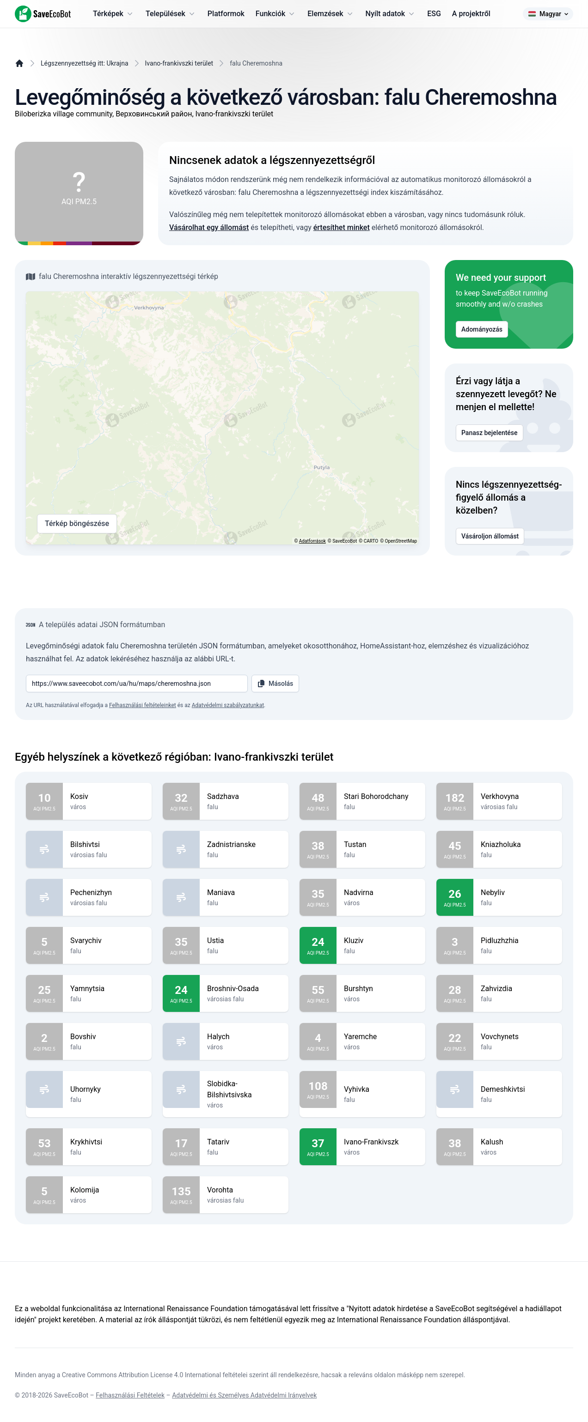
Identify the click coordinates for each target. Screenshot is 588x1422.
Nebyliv (518, 892)
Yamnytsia (107, 988)
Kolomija (107, 1190)
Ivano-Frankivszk (381, 1142)
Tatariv (244, 1142)
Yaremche (381, 1036)
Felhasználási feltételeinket (142, 705)
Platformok (226, 13)
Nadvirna (381, 892)
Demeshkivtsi (518, 1089)
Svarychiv (107, 940)
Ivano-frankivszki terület (179, 63)
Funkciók (276, 13)
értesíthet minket (341, 227)
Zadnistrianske (244, 844)
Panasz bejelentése (489, 432)
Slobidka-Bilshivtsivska (244, 1089)
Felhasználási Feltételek (130, 1395)
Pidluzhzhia (518, 940)
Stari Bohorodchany (381, 796)
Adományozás (482, 329)
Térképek (114, 13)
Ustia (244, 940)
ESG (434, 13)
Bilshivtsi (107, 844)
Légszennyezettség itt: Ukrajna (85, 63)
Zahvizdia (518, 988)
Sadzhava (244, 796)
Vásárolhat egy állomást (209, 227)
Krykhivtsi (107, 1142)
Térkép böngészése (77, 523)
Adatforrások (312, 541)
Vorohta (244, 1190)
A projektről (471, 13)
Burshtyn (381, 988)
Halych (244, 1036)
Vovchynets (518, 1036)
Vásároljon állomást (490, 536)
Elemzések (330, 13)
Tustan (381, 844)
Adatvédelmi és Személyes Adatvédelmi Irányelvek (244, 1395)
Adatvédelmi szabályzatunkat (228, 705)
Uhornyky (107, 1089)
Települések (171, 13)
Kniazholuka (518, 844)
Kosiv (107, 796)
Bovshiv (107, 1036)
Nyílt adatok (391, 13)
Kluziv (381, 940)
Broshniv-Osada (244, 988)
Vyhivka (381, 1089)
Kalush (518, 1142)
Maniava (244, 892)
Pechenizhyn (107, 892)
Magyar (548, 14)
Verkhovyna (518, 796)
